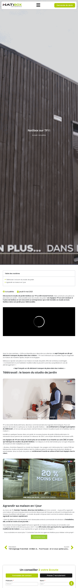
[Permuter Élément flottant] (71, 583)
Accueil (34, 135)
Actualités (42, 135)
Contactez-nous (39, 537)
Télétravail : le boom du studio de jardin (20, 280)
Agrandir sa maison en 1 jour (16, 282)
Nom (42, 580)
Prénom (10, 580)
